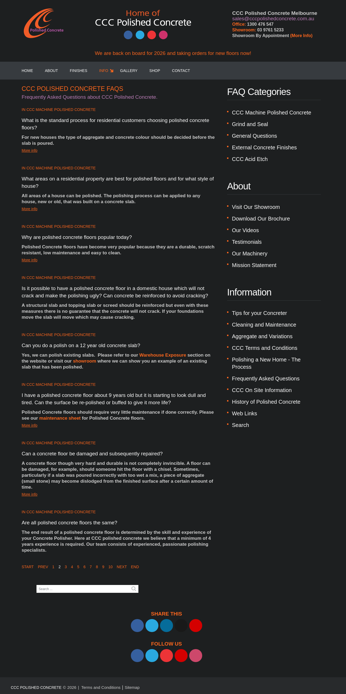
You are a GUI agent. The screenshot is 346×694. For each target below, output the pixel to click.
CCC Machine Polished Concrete (61, 109)
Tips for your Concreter (259, 313)
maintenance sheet (60, 418)
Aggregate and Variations (262, 336)
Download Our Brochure (261, 219)
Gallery (128, 70)
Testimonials (247, 242)
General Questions (254, 136)
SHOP (154, 70)
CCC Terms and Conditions (264, 348)
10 (110, 567)
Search (240, 425)
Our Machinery (249, 253)
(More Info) (301, 35)
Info (103, 70)
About (51, 70)
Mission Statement (254, 265)
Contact (181, 70)
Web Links (244, 413)
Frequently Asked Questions (266, 378)
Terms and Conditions (101, 687)
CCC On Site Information (262, 390)
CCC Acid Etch (250, 159)
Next (122, 567)
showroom (84, 361)
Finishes (78, 70)
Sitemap (132, 687)
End (135, 567)
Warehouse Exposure (162, 355)
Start (28, 567)
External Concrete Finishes (264, 147)
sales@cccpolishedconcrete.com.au (273, 18)
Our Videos (245, 230)
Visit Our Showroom (256, 207)
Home (27, 70)
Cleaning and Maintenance (264, 325)
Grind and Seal (250, 124)
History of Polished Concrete (266, 402)
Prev (43, 567)
